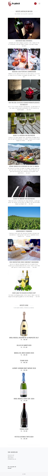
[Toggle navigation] (39, 3)
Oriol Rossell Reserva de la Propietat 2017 (24, 338)
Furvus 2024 (24, 429)
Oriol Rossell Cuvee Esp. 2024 (24, 399)
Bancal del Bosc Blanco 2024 (24, 353)
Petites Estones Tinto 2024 (24, 437)
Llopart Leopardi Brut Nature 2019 (24, 368)
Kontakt (9, 468)
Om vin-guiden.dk (12, 466)
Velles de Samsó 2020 (24, 345)
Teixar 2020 (24, 361)
